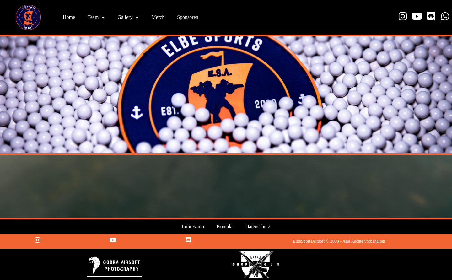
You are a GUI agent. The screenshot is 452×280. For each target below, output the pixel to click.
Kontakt (225, 226)
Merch (157, 17)
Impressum (193, 226)
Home (69, 17)
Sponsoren (187, 17)
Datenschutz (257, 226)
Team (96, 17)
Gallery (128, 17)
